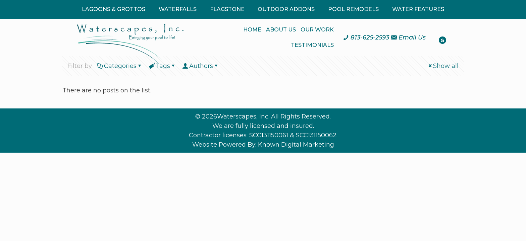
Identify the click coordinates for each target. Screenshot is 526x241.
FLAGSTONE (227, 9)
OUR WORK (317, 29)
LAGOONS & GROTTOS (113, 9)
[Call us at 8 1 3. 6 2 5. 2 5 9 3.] (366, 37)
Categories (120, 66)
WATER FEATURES (418, 9)
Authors (200, 66)
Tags (162, 66)
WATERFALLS (178, 9)
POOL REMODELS (353, 9)
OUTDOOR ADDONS (286, 9)
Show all (443, 66)
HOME (252, 29)
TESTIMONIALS (312, 45)
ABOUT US (281, 29)
